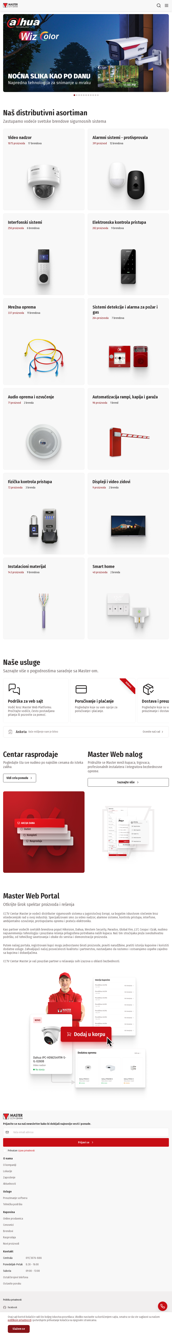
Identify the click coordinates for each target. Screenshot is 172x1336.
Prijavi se (86, 1142)
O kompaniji (9, 1164)
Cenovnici (8, 1224)
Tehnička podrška (12, 1204)
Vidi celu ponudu (19, 778)
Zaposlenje (9, 1177)
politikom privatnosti (19, 1320)
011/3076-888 (34, 1258)
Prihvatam (21, 1150)
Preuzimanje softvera (15, 1198)
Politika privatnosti (12, 1299)
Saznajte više (128, 782)
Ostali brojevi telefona (15, 1277)
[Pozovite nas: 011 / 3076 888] (162, 1306)
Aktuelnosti (9, 1183)
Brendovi (8, 1231)
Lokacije (7, 1171)
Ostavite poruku (12, 1283)
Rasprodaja (9, 1237)
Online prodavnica (13, 1218)
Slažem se (18, 1329)
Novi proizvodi (11, 1243)
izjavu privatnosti (26, 1150)
